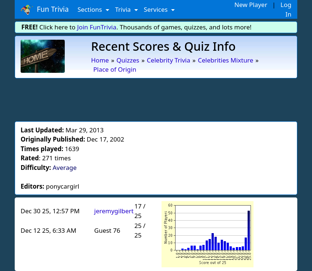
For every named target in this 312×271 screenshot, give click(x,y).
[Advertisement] (156, 98)
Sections (91, 9)
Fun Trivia (45, 9)
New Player (250, 4)
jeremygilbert (114, 211)
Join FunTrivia (97, 27)
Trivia (123, 9)
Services (156, 9)
